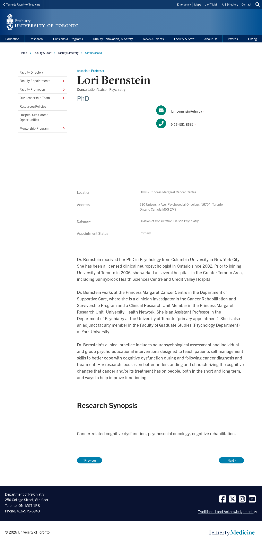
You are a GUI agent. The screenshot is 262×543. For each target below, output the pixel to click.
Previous (89, 460)
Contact (246, 4)
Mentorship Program (43, 128)
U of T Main (211, 4)
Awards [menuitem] (232, 39)
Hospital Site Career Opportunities (34, 117)
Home (23, 53)
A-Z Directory (230, 4)
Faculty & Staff (42, 53)
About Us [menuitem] (210, 39)
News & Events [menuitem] (153, 39)
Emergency (184, 4)
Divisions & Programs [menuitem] (68, 39)
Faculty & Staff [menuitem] (184, 39)
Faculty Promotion (43, 89)
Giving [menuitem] (252, 39)
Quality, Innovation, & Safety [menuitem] (113, 39)
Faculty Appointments (43, 81)
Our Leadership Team (43, 98)
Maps (197, 4)
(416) (184, 124)
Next (231, 460)
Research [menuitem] (36, 39)
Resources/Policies (33, 106)
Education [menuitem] (12, 39)
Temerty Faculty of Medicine (21, 4)
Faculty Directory (31, 72)
